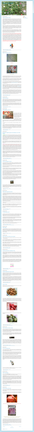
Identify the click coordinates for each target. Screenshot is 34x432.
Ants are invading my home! (7, 161)
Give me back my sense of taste (8, 327)
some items (7, 135)
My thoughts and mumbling (11, 345)
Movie (4, 385)
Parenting (9, 95)
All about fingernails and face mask (8, 271)
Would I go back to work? (7, 17)
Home (12, 426)
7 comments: (9, 129)
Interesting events (6, 95)
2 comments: (10, 224)
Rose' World (8, 3)
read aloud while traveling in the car (14, 82)
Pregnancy (8, 209)
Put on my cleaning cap (6, 348)
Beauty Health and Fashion (8, 282)
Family (4, 95)
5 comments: (10, 424)
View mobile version (12, 427)
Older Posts (20, 426)
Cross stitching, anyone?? (7, 109)
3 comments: (10, 188)
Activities (4, 282)
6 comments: (10, 49)
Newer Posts (4, 426)
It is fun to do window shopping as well (9, 250)
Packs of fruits (5, 284)
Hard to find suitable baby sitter (8, 191)
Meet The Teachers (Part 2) (7, 52)
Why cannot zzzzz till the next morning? (9, 236)
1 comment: (10, 324)
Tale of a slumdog (5, 372)
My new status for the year (7, 388)
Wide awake (5, 227)
